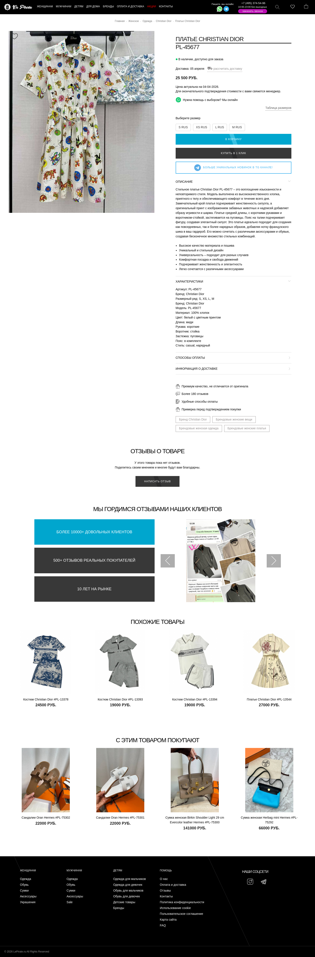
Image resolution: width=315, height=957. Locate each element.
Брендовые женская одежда (199, 428)
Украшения (27, 902)
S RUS (183, 127)
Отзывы (165, 890)
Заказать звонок (252, 11)
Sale (70, 902)
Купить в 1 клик (233, 153)
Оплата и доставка (173, 884)
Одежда (25, 879)
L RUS (219, 127)
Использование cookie (175, 908)
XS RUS (201, 127)
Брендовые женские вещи (234, 419)
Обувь (24, 884)
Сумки (24, 890)
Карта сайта (168, 919)
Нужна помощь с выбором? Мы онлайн (207, 99)
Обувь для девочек (126, 896)
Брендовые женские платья (247, 428)
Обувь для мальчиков (128, 890)
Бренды (118, 908)
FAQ (163, 925)
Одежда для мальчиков (129, 879)
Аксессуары (28, 896)
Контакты (166, 896)
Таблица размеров (278, 108)
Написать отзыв (157, 481)
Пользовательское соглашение (181, 913)
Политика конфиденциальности (182, 902)
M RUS (237, 127)
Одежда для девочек (127, 884)
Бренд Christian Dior (193, 419)
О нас (164, 879)
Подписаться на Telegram (49, 947)
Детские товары (124, 902)
